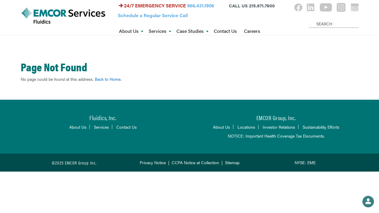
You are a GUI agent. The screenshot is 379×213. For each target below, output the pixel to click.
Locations (246, 127)
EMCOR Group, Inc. (276, 117)
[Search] (310, 19)
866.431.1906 (200, 5)
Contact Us (225, 31)
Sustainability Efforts (321, 127)
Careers (252, 31)
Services (160, 31)
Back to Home (108, 79)
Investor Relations (279, 127)
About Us (131, 31)
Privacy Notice (153, 162)
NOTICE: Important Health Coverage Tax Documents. (276, 136)
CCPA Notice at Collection (195, 162)
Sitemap (232, 162)
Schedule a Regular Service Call (153, 15)
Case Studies (192, 31)
